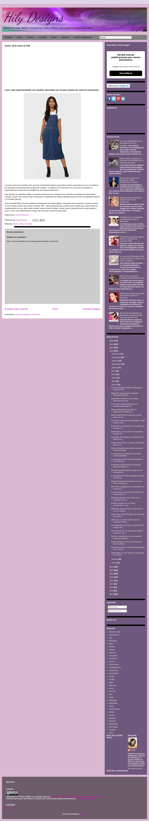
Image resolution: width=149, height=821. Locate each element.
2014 (111, 594)
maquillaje (113, 703)
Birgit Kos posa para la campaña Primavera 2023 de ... (124, 394)
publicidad (113, 724)
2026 (111, 341)
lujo (110, 694)
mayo (114, 378)
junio (114, 374)
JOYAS (54, 37)
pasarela (112, 718)
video (111, 733)
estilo (111, 682)
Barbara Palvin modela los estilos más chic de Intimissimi (131, 200)
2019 (111, 577)
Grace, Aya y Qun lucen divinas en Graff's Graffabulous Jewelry (129, 180)
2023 (111, 351)
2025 (111, 344)
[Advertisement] (52, 67)
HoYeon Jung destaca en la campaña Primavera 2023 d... (126, 537)
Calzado (112, 653)
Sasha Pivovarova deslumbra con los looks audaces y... (126, 482)
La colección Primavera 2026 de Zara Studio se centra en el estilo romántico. (132, 258)
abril (114, 381)
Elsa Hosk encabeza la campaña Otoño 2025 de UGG (132, 277)
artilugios (113, 641)
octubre (115, 361)
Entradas (113, 607)
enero (114, 563)
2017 (111, 584)
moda (21, 224)
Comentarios (114, 611)
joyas (111, 688)
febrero (115, 559)
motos (111, 712)
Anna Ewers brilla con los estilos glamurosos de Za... (124, 400)
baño (111, 644)
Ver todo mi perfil (135, 769)
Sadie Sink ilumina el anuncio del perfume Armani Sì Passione (132, 295)
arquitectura (114, 635)
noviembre (116, 357)
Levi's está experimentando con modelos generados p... (124, 405)
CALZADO (42, 37)
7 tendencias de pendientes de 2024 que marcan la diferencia (131, 219)
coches (112, 662)
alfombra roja (114, 632)
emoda (112, 679)
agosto (115, 368)
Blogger (83, 814)
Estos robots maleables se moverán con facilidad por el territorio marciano (131, 161)
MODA (19, 37)
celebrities (113, 659)
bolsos (112, 650)
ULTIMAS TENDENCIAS (83, 37)
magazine (113, 700)
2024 (111, 348)
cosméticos (114, 670)
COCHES (30, 37)
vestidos (112, 730)
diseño (15, 224)
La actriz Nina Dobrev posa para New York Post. (131, 142)
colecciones (114, 664)
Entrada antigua (91, 309)
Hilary (133, 750)
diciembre (116, 354)
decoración (113, 673)
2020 (111, 574)
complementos (115, 667)
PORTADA (8, 37)
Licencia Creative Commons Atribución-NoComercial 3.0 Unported (78, 797)
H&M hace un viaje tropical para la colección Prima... (125, 521)
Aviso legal (10, 808)
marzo (114, 385)
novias (111, 715)
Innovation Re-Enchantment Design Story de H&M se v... (126, 466)
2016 (111, 587)
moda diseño (114, 709)
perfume (112, 721)
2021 (111, 570)
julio (114, 371)
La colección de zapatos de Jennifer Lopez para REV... (126, 455)
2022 (111, 567)
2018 (111, 581)
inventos (112, 685)
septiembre (116, 364)
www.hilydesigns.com (86, 799)
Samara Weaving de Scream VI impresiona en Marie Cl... (123, 411)
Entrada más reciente (16, 309)
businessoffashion (21, 215)
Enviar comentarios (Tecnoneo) (28, 314)
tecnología (28, 224)
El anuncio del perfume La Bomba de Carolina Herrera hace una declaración (131, 315)
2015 (111, 591)
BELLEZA (65, 37)
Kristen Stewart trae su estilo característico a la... (123, 504)
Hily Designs (33, 17)
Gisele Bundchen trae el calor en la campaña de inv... (125, 499)
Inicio (55, 309)
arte (110, 638)
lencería (112, 691)
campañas (113, 656)
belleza (112, 647)
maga (111, 697)
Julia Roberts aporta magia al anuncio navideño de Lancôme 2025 (132, 239)
